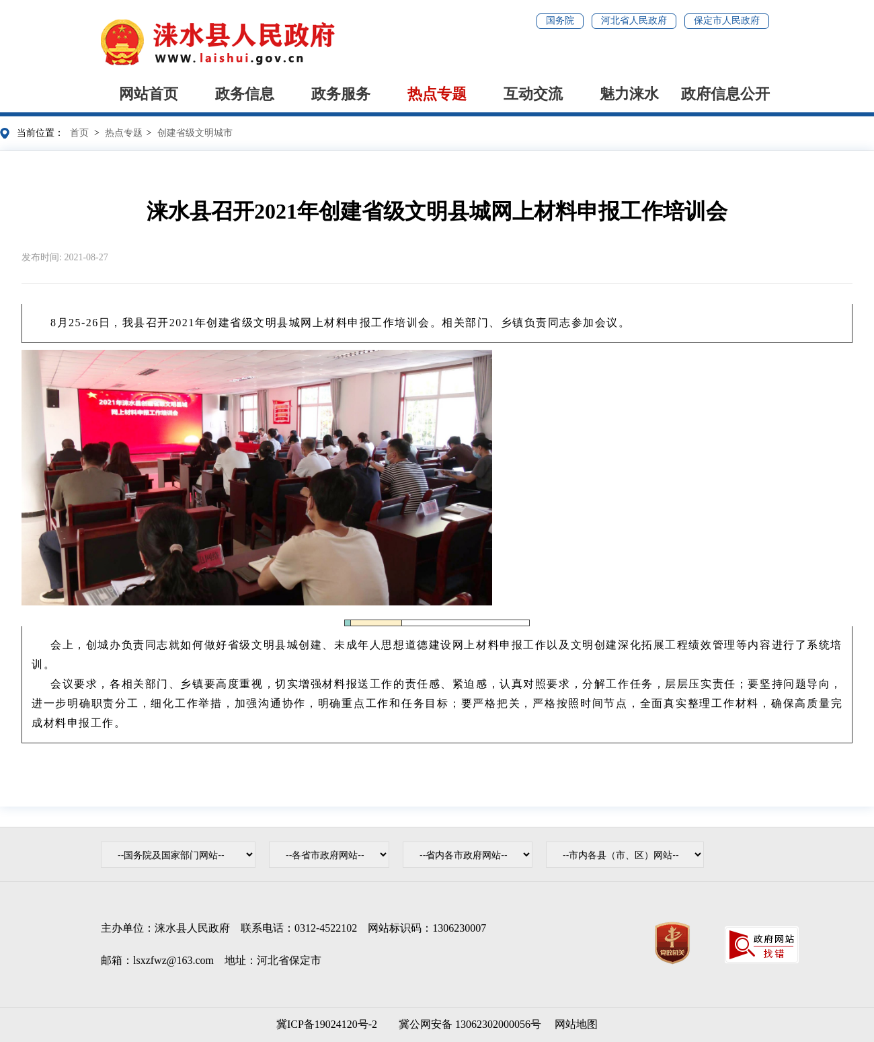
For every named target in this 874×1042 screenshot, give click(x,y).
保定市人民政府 (727, 20)
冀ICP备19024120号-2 (326, 1024)
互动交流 (533, 93)
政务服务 (340, 93)
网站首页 (148, 93)
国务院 (560, 20)
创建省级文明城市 (195, 133)
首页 (79, 133)
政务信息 (244, 93)
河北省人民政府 (634, 20)
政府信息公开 (725, 93)
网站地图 (576, 1024)
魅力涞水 (629, 93)
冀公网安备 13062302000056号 (467, 1024)
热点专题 (437, 93)
